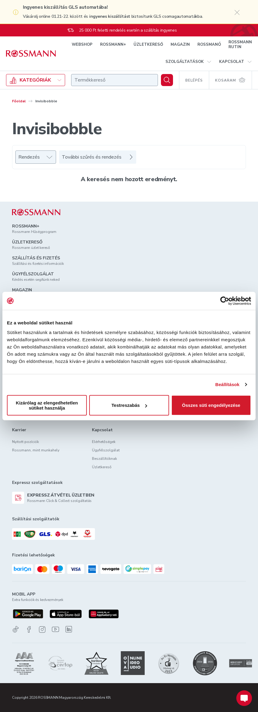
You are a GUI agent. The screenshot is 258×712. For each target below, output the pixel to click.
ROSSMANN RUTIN (240, 44)
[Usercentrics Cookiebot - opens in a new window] (224, 300)
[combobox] (114, 80)
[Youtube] (55, 629)
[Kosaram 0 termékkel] (230, 80)
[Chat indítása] (244, 698)
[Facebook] (29, 629)
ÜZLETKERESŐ (148, 44)
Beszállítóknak (104, 458)
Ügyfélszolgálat (106, 450)
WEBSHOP (82, 44)
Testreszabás (129, 405)
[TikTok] (15, 629)
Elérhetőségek (103, 441)
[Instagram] (42, 629)
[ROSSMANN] (36, 212)
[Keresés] (167, 80)
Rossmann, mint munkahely (35, 450)
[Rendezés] (35, 157)
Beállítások (227, 384)
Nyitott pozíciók (25, 441)
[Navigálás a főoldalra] (31, 53)
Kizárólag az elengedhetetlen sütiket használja (47, 405)
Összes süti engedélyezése (211, 405)
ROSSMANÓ (209, 44)
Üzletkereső (102, 467)
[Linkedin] (68, 629)
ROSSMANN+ (113, 44)
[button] (188, 62)
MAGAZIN (180, 44)
